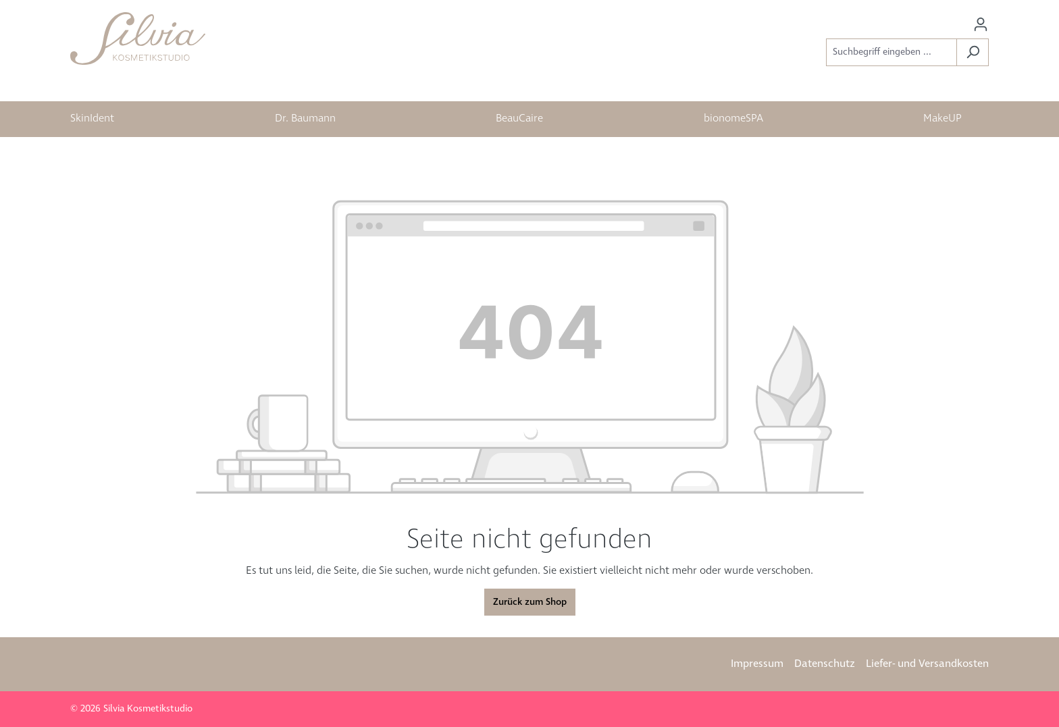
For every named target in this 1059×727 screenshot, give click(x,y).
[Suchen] (972, 52)
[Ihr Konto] (980, 24)
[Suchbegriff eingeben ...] (891, 52)
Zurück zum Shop (530, 602)
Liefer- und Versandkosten (927, 664)
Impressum (757, 664)
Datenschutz (824, 664)
